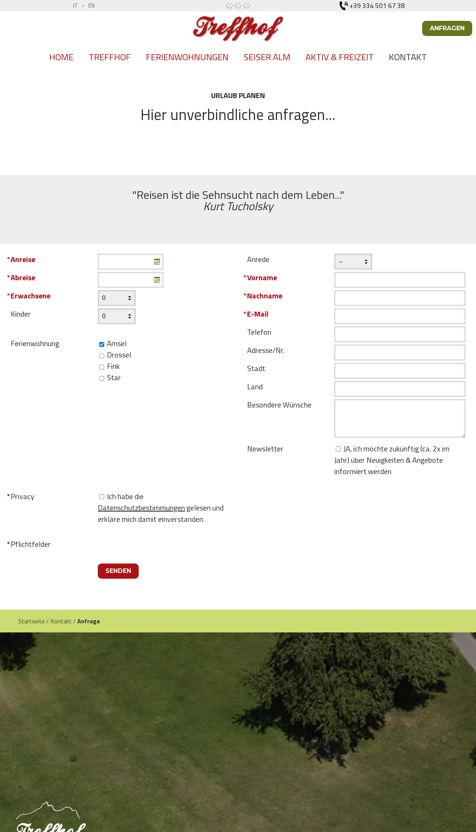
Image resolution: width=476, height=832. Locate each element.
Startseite (31, 621)
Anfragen (447, 28)
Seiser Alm (267, 57)
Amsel (117, 343)
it (75, 5)
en (91, 5)
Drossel (119, 355)
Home (61, 57)
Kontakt (408, 57)
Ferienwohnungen (187, 57)
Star (114, 377)
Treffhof (110, 57)
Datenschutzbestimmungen (141, 508)
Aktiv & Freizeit (339, 57)
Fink (113, 366)
